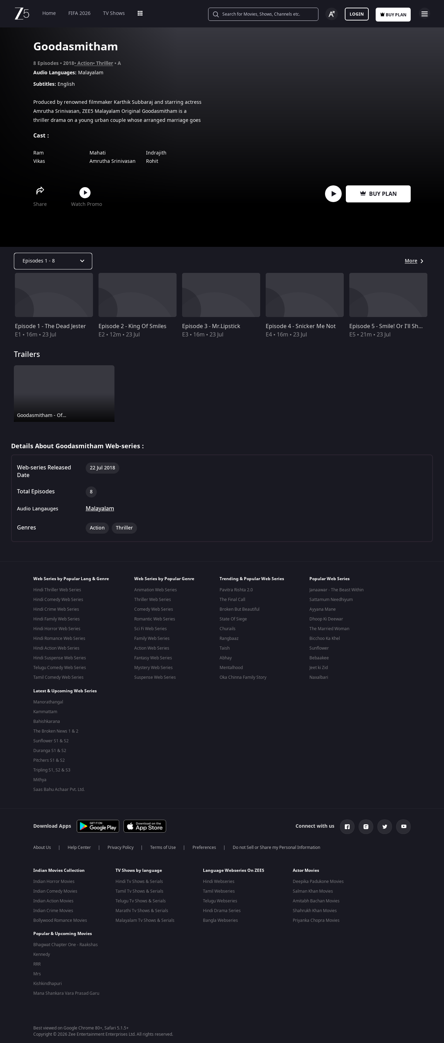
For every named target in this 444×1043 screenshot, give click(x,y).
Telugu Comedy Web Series (59, 668)
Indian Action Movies (53, 898)
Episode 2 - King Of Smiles (132, 326)
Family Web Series (152, 638)
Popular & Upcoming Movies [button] (62, 926)
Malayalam (100, 508)
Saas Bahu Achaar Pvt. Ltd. (59, 788)
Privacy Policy (121, 845)
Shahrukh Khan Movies (315, 908)
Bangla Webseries (220, 918)
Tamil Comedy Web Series (58, 677)
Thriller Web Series (152, 599)
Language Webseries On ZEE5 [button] (233, 868)
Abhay (226, 658)
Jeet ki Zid (318, 668)
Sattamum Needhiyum (331, 599)
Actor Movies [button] (306, 868)
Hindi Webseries (218, 879)
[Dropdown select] (53, 261)
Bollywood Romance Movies (60, 918)
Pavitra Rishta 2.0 (236, 590)
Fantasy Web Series (153, 658)
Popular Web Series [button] (329, 579)
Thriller (104, 63)
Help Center (79, 845)
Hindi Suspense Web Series (59, 658)
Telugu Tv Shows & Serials (141, 898)
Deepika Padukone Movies (318, 879)
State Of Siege (233, 619)
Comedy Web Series (153, 609)
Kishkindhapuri (47, 976)
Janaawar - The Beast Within (336, 590)
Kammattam (45, 710)
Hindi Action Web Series (56, 648)
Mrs (37, 966)
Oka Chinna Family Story (243, 677)
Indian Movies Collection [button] (59, 868)
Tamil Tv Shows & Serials (139, 888)
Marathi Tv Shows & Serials (142, 908)
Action (85, 63)
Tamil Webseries (219, 888)
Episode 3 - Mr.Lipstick (211, 326)
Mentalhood (231, 668)
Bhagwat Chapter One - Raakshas (65, 937)
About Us (42, 845)
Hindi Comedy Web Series (58, 599)
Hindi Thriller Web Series (57, 590)
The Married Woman (329, 629)
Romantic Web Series (154, 619)
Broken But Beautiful (239, 609)
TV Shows (114, 13)
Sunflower (319, 648)
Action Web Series (151, 648)
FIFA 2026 (79, 13)
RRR (37, 956)
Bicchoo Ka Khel (324, 638)
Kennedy (41, 947)
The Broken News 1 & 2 (55, 730)
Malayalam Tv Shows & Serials (145, 918)
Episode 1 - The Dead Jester (50, 326)
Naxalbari (318, 677)
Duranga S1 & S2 (49, 749)
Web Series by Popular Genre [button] (164, 579)
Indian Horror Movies (54, 879)
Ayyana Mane (322, 609)
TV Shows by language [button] (139, 868)
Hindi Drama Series (222, 908)
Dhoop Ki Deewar (326, 619)
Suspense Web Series (155, 677)
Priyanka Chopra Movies (316, 918)
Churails (228, 629)
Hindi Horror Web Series (56, 629)
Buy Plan (378, 194)
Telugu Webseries (220, 898)
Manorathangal (48, 701)
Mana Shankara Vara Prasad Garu (66, 986)
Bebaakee (319, 658)
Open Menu (424, 13)
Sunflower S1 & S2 (51, 739)
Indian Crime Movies (53, 908)
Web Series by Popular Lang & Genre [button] (71, 579)
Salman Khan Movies (313, 888)
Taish (225, 648)
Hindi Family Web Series (56, 619)
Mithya (39, 778)
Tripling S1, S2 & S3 (51, 769)
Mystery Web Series (153, 668)
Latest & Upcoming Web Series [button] (65, 689)
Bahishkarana (46, 720)
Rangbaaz (229, 638)
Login (357, 14)
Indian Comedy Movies (55, 888)
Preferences (204, 845)
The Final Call (232, 599)
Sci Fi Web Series (150, 629)
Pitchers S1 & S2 (49, 759)
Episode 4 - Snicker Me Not (301, 326)
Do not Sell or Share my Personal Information (276, 845)
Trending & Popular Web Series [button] (252, 579)
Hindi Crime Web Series (56, 609)
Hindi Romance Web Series (59, 638)
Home (49, 13)
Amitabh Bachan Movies (316, 898)
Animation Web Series (155, 590)
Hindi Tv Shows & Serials (139, 879)
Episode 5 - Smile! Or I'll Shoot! (389, 326)
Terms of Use (163, 845)
